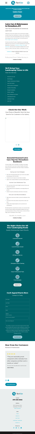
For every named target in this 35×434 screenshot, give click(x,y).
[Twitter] (18, 427)
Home (17, 413)
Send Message (17, 337)
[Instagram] (16, 427)
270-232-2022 (17, 400)
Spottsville (7, 46)
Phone (7, 306)
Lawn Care (17, 418)
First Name (8, 299)
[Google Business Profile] (21, 427)
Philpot (21, 45)
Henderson (17, 45)
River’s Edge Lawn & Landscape (11, 39)
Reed (24, 45)
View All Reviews (11, 384)
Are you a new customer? (10, 317)
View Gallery (17, 149)
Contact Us (17, 16)
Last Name (8, 303)
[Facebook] (13, 427)
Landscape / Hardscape (17, 420)
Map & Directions (17, 408)
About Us (17, 416)
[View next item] (18, 145)
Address (7, 313)
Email (7, 310)
